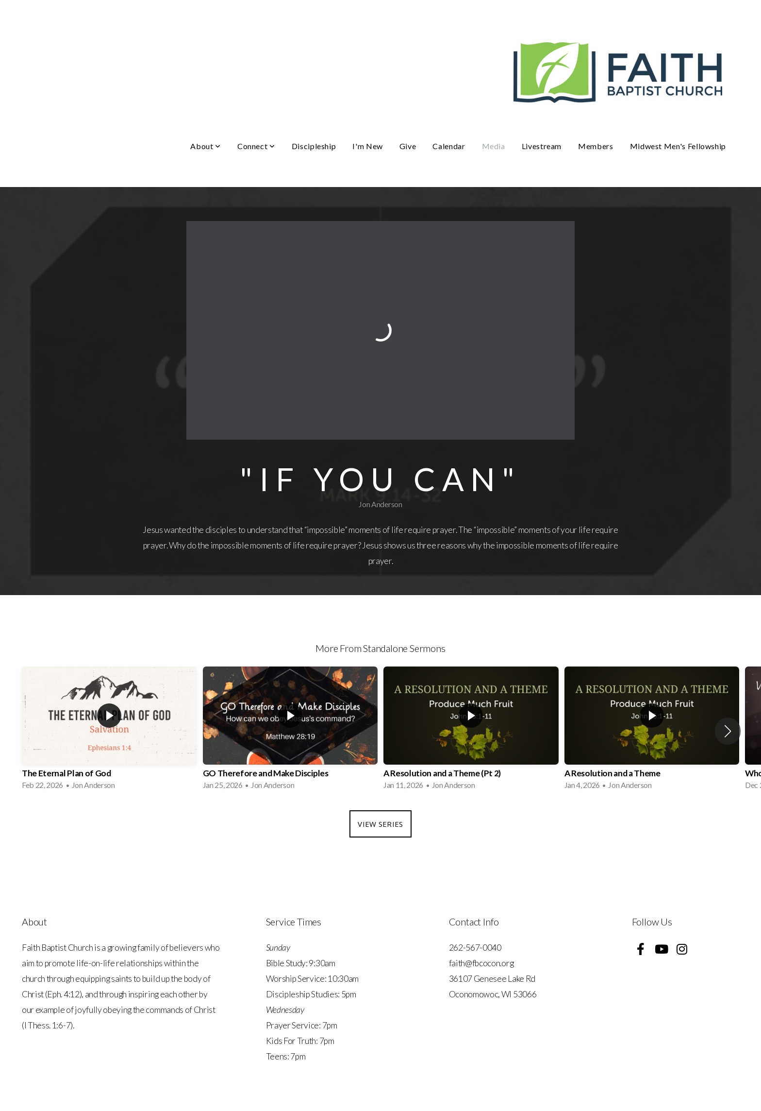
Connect (256, 146)
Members (595, 146)
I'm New (367, 146)
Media (493, 146)
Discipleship (314, 146)
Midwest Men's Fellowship (678, 146)
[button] (727, 731)
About (205, 146)
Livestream (542, 146)
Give (407, 146)
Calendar (448, 146)
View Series (380, 824)
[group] (109, 731)
